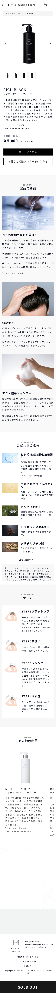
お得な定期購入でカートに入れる (28, 161)
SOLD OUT (28, 987)
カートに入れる (28, 152)
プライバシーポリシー (28, 961)
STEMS (17, 13)
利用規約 (28, 966)
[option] (28, 43)
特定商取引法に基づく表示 (27, 957)
